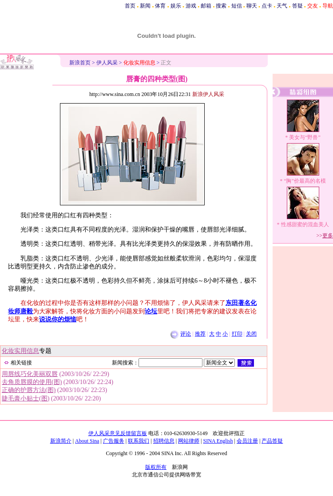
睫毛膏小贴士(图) (25, 398)
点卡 (267, 6)
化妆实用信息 (20, 351)
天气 (282, 6)
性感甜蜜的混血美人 (305, 224)
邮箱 (206, 6)
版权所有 (155, 467)
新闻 (145, 6)
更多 (327, 235)
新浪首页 (80, 63)
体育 (160, 6)
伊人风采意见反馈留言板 (117, 433)
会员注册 (247, 441)
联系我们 (138, 441)
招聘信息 (163, 441)
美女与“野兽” (305, 137)
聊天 (251, 6)
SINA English (218, 441)
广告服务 (113, 441)
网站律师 (188, 441)
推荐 (200, 334)
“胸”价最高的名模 (305, 181)
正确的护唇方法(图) (29, 390)
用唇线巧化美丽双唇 (30, 374)
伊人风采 (107, 63)
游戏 (191, 6)
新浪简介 (60, 441)
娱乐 (175, 6)
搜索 (221, 6)
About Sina (87, 441)
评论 (185, 334)
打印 (237, 334)
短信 (236, 6)
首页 (130, 6)
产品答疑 (272, 441)
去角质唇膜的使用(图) (32, 382)
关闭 (251, 334)
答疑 (297, 6)
